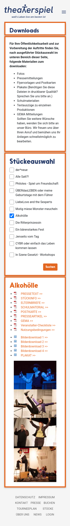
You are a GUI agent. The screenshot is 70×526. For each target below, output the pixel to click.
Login (50, 514)
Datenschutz (25, 497)
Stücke (48, 508)
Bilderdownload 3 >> (34, 346)
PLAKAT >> (28, 355)
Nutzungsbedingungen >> (38, 330)
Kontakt (21, 503)
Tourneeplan (27, 508)
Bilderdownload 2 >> (34, 342)
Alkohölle (24, 285)
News (37, 514)
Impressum (46, 497)
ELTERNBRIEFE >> (33, 303)
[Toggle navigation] (64, 12)
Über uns (22, 514)
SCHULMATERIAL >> (34, 307)
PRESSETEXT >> (32, 294)
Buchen (49, 503)
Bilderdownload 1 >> (34, 337)
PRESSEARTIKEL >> (34, 316)
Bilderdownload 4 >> (34, 351)
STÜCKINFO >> (31, 298)
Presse (36, 503)
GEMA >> (27, 321)
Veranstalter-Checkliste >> (38, 325)
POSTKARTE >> (31, 312)
